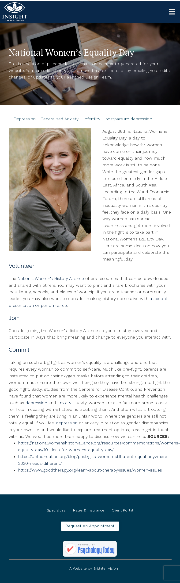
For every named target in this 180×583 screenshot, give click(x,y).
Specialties (56, 510)
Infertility (91, 119)
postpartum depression (128, 119)
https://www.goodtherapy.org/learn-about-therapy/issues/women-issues (90, 470)
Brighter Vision (105, 568)
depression (36, 402)
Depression (25, 119)
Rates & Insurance (88, 510)
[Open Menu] (172, 11)
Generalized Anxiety (60, 119)
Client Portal (122, 510)
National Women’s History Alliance (51, 278)
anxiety (64, 402)
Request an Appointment (89, 526)
